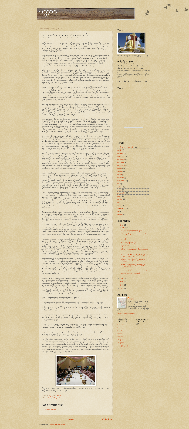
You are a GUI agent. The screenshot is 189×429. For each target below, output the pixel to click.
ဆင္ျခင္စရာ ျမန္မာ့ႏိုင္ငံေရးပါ (130, 273)
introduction (121, 181)
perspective (121, 193)
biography (120, 153)
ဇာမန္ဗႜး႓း (120, 340)
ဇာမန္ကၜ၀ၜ (120, 343)
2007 (122, 288)
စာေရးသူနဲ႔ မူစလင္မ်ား (128, 242)
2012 (122, 225)
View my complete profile (126, 313)
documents (121, 159)
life (118, 184)
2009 (122, 282)
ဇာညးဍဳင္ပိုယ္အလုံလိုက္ (123, 346)
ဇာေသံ (120, 324)
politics (60, 398)
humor (119, 175)
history (119, 168)
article (49, 398)
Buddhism (120, 156)
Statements (121, 208)
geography (121, 165)
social (119, 205)
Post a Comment (50, 409)
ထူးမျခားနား (125, 246)
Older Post (107, 419)
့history (120, 171)
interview (120, 178)
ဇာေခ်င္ (120, 336)
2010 (122, 278)
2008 (122, 285)
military (54, 398)
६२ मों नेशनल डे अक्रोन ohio (125, 147)
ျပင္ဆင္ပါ (123, 239)
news (119, 190)
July (123, 228)
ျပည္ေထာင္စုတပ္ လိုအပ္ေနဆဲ (131, 230)
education (120, 162)
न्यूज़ (118, 211)
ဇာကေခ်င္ (120, 333)
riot (118, 202)
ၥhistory (120, 214)
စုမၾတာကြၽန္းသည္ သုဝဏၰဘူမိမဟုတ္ (134, 270)
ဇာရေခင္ (120, 327)
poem (119, 196)
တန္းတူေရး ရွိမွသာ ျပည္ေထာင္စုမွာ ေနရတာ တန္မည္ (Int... (134, 255)
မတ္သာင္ (48, 11)
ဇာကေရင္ (120, 330)
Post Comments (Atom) (57, 424)
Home (71, 419)
